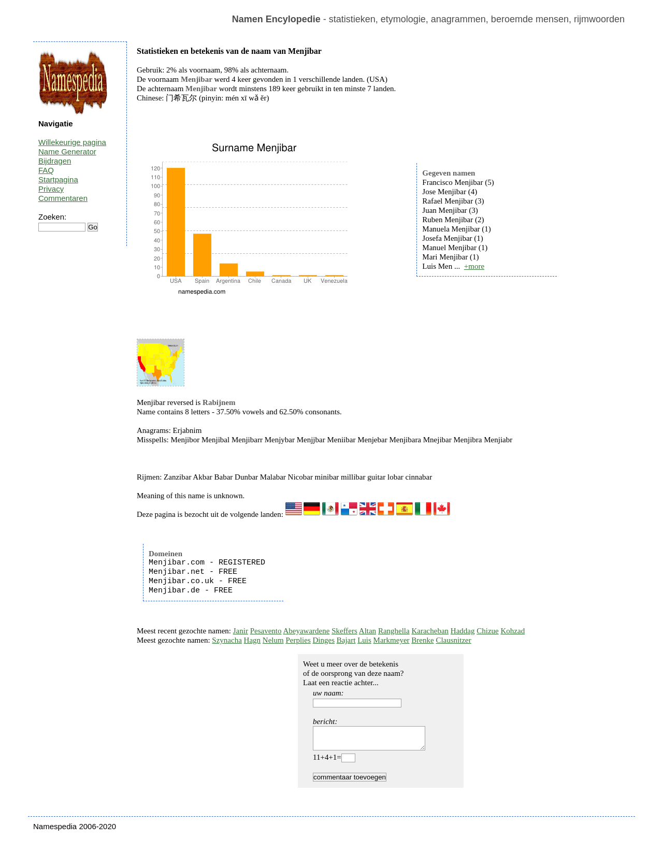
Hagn (252, 640)
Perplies (297, 640)
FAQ (46, 170)
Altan (367, 631)
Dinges (324, 640)
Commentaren (63, 198)
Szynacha (226, 640)
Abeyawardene (306, 631)
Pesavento (266, 631)
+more (474, 266)
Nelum (273, 640)
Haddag (463, 631)
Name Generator (67, 151)
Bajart (346, 640)
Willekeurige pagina (72, 142)
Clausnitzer (453, 640)
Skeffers (344, 631)
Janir (240, 631)
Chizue (488, 631)
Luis (364, 640)
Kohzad (512, 631)
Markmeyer (391, 640)
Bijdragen (54, 160)
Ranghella (394, 631)
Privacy (51, 188)
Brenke (422, 640)
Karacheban (430, 631)
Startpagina (58, 179)
